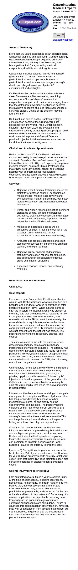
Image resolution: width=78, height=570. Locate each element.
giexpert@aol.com (63, 39)
